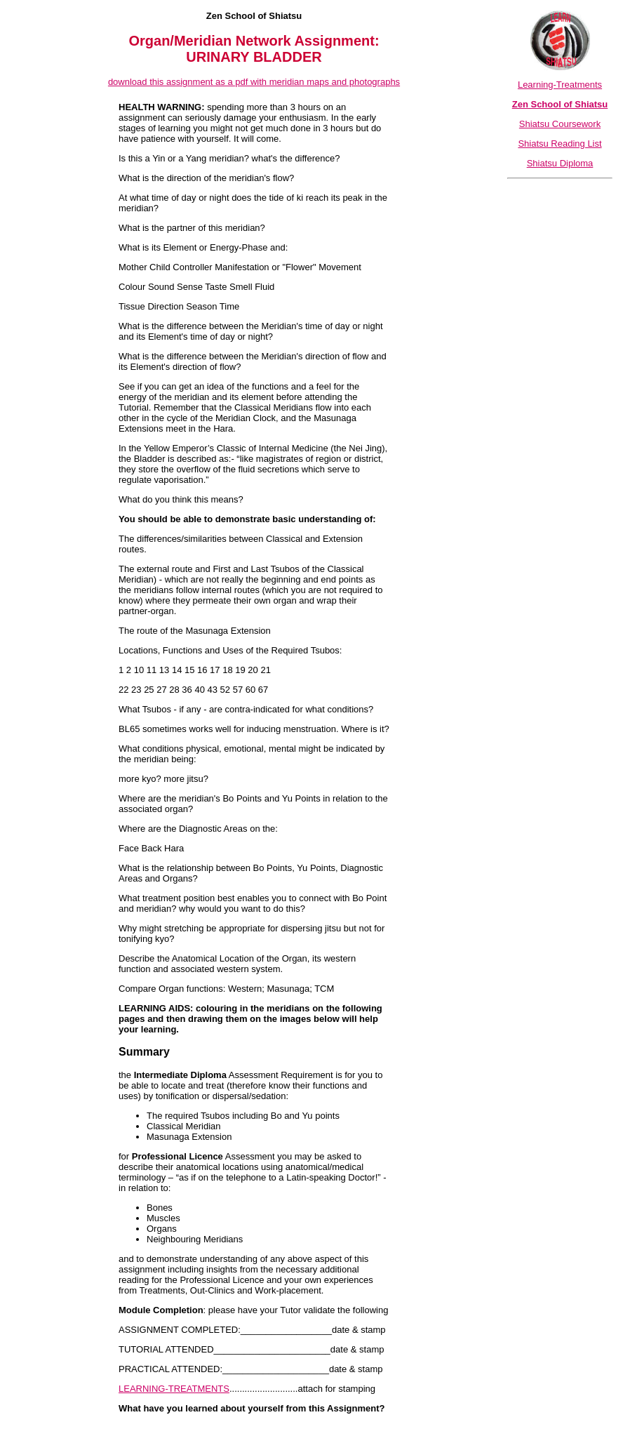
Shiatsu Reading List (559, 143)
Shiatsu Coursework (560, 124)
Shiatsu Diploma (560, 163)
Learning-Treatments (560, 84)
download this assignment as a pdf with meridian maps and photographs (254, 82)
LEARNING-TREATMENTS (174, 1388)
